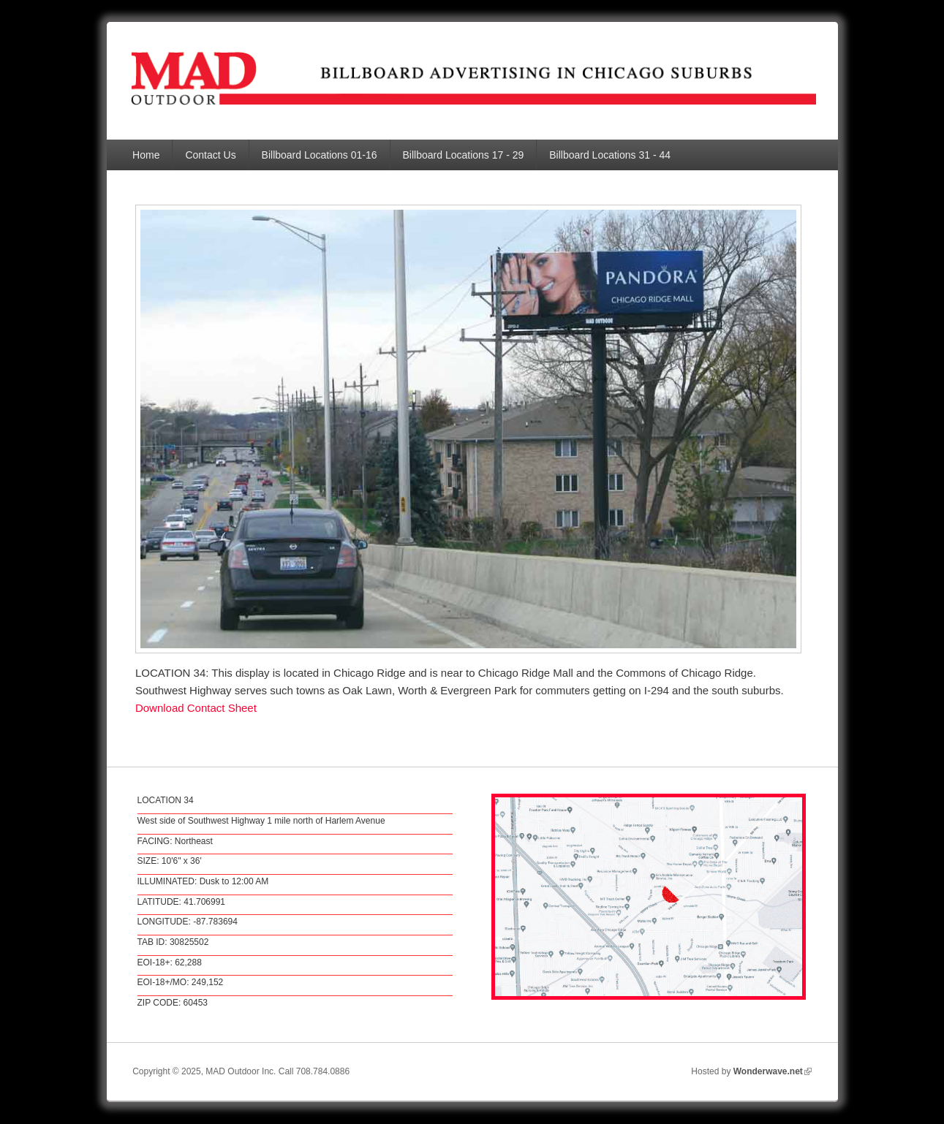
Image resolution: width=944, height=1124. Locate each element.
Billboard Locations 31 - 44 (610, 155)
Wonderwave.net (772, 1071)
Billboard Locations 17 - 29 (463, 155)
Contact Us (210, 155)
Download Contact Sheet (196, 708)
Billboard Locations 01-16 (319, 155)
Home (145, 155)
